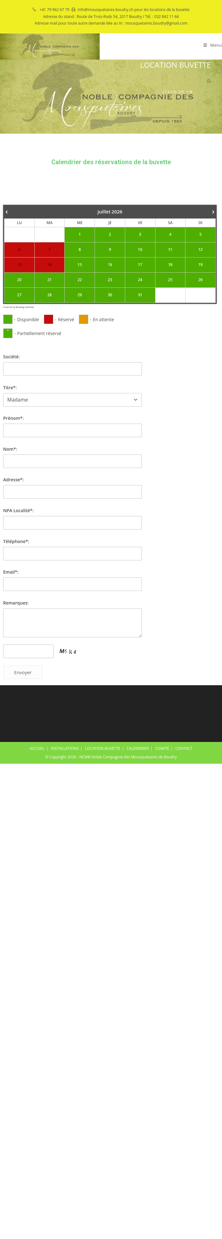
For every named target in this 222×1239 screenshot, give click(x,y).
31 (140, 295)
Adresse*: (13, 480)
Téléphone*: (16, 541)
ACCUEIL (37, 748)
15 (80, 264)
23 (110, 279)
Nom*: (10, 449)
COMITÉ (162, 748)
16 (110, 264)
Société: (11, 357)
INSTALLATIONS (65, 748)
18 (170, 264)
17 (140, 264)
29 (80, 295)
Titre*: (10, 388)
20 (19, 279)
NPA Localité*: (18, 510)
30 (110, 295)
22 (80, 279)
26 (200, 279)
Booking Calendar (25, 307)
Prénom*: (13, 418)
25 (170, 279)
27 (19, 295)
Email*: (11, 572)
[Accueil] (209, 81)
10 (140, 249)
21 (49, 279)
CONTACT (183, 748)
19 (200, 264)
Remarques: (16, 603)
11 (170, 249)
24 (140, 279)
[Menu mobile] (212, 45)
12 (200, 249)
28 (49, 295)
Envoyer (23, 672)
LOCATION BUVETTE (102, 748)
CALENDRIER (137, 748)
